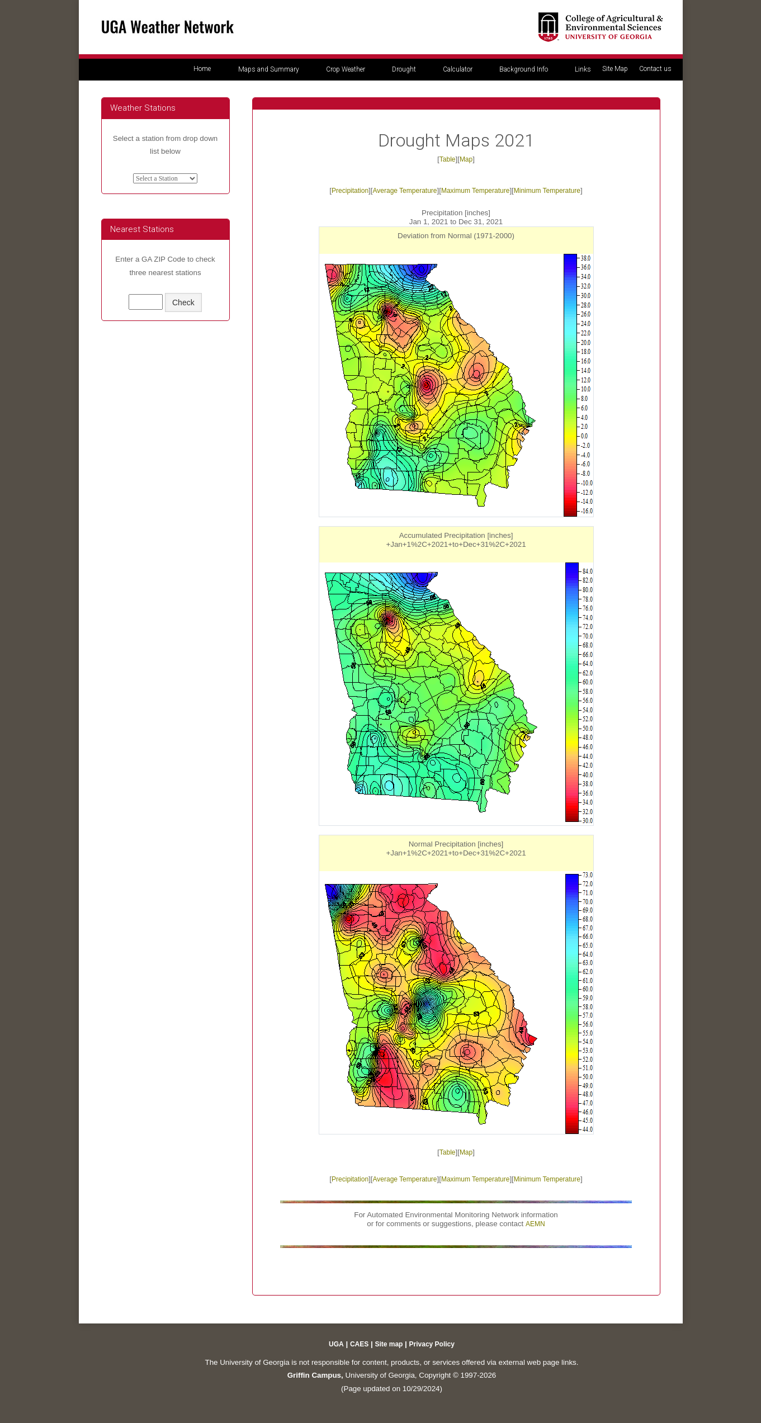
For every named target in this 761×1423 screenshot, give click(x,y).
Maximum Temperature (475, 191)
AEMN (535, 1224)
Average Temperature (405, 191)
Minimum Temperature (547, 191)
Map (466, 159)
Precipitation (350, 191)
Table (447, 159)
